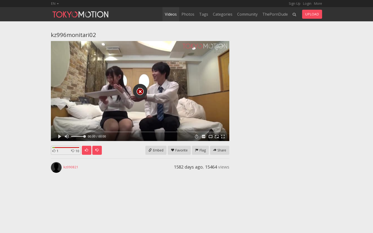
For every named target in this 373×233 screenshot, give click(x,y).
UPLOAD (312, 14)
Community (247, 14)
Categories (222, 14)
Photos (188, 14)
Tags (203, 14)
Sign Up (294, 3)
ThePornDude (275, 14)
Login (307, 3)
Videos (171, 14)
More (318, 3)
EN (55, 3)
